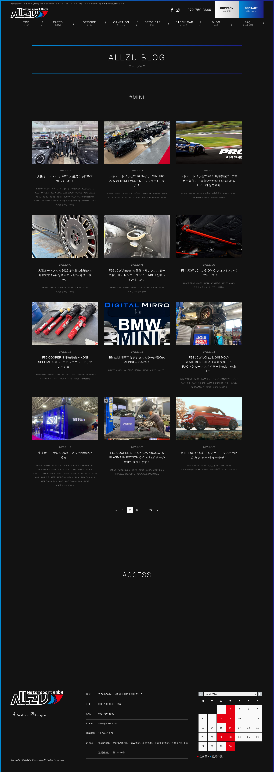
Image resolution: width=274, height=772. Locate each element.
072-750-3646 (199, 10)
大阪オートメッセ (65, 205)
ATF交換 (186, 383)
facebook (20, 715)
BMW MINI (116, 288)
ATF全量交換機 (215, 383)
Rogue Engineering (70, 201)
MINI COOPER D (155, 470)
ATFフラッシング (230, 379)
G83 (74, 473)
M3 (53, 477)
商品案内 (217, 193)
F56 (58, 375)
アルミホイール (230, 469)
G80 (53, 473)
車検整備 (86, 379)
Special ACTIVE (49, 379)
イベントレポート (61, 189)
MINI (48, 189)
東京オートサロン (65, 485)
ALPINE (129, 370)
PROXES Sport (50, 201)
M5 (61, 481)
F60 (135, 470)
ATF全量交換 (199, 383)
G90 (81, 473)
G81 (53, 197)
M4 (77, 477)
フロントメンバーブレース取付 (209, 287)
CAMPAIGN (121, 24)
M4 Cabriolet (88, 477)
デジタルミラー (159, 370)
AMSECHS (88, 189)
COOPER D (124, 470)
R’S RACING (221, 387)
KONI (65, 375)
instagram (39, 715)
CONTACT (251, 10)
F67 (229, 465)
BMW (39, 189)
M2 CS (45, 477)
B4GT (79, 193)
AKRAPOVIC (88, 465)
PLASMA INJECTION (148, 474)
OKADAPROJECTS (125, 474)
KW (95, 473)
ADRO (76, 465)
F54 (207, 283)
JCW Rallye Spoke (191, 469)
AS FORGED (42, 193)
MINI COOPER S (87, 375)
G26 (46, 197)
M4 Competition (49, 481)
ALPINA (76, 189)
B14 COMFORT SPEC (63, 193)
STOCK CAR (184, 24)
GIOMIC (216, 283)
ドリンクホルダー (137, 292)
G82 (67, 473)
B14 (54, 469)
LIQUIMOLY (198, 387)
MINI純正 (215, 469)
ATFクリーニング (210, 379)
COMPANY (226, 10)
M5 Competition (74, 481)
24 (150, 510)
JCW (67, 197)
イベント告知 (204, 193)
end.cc (38, 473)
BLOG (216, 24)
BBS (61, 469)
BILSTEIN (90, 193)
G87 (60, 197)
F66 (39, 197)
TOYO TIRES (89, 201)
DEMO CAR (153, 24)
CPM (90, 469)
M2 (74, 197)
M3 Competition (86, 197)
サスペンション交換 (69, 379)
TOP (26, 24)
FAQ (248, 24)
